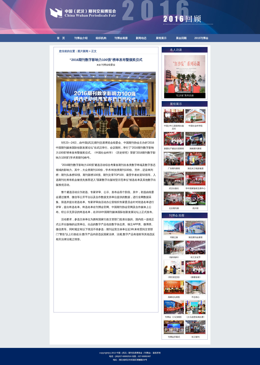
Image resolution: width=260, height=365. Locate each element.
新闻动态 (141, 38)
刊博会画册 (121, 38)
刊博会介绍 (81, 38)
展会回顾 (181, 38)
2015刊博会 (201, 38)
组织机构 (101, 38)
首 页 (61, 38)
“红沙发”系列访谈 (185, 95)
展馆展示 (161, 38)
